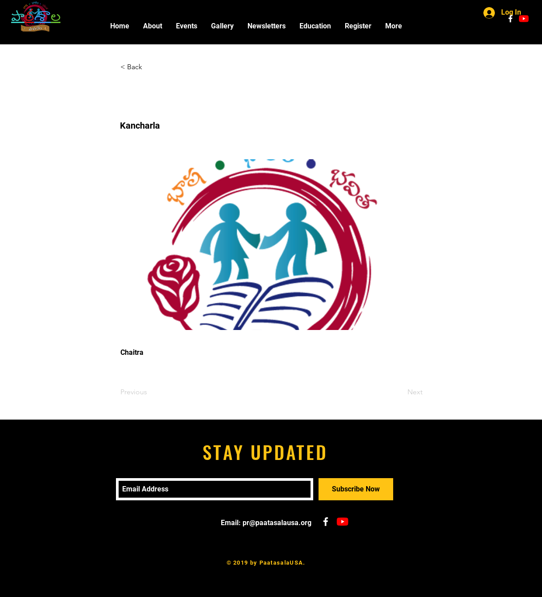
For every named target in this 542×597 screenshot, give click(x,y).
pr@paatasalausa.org (277, 522)
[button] (186, 26)
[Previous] (149, 392)
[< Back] (149, 67)
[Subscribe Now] (356, 489)
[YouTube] (524, 19)
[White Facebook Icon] (510, 19)
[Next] (400, 392)
